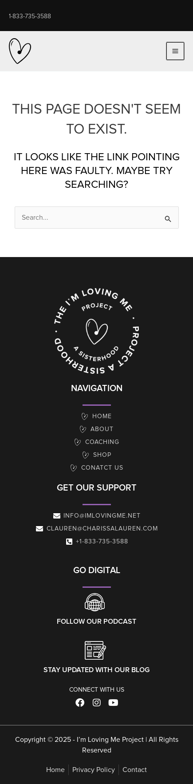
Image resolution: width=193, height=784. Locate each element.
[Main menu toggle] (175, 51)
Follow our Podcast (96, 621)
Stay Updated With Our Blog (96, 669)
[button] (30, 16)
